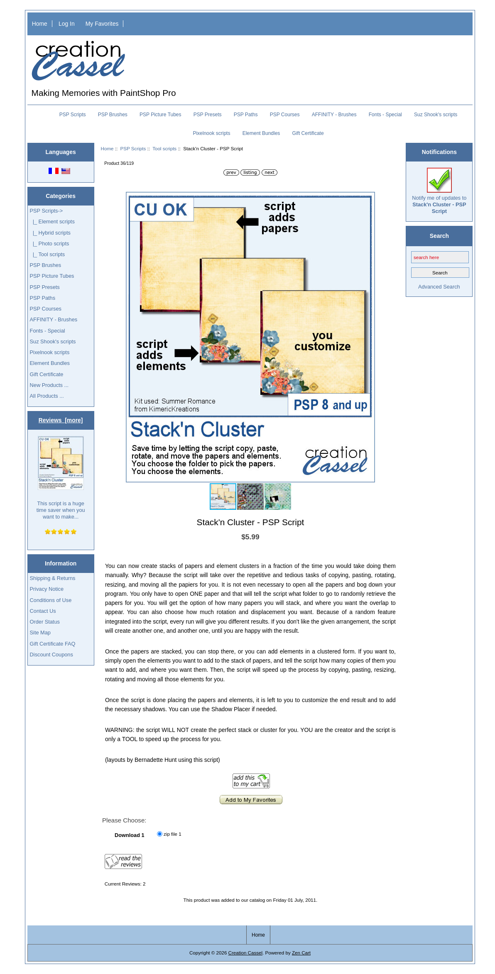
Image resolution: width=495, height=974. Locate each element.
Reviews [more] (61, 420)
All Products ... (47, 396)
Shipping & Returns (53, 578)
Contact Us (43, 611)
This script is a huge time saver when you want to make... (61, 478)
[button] (367, 199)
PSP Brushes (112, 114)
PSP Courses (285, 114)
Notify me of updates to (439, 191)
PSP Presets (208, 114)
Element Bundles (261, 133)
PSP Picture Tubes (160, 114)
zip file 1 (172, 834)
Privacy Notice (47, 589)
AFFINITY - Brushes (334, 114)
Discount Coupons (51, 654)
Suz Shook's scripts (435, 114)
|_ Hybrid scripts (50, 233)
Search (439, 235)
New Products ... (49, 385)
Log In (67, 23)
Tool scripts (164, 148)
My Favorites (102, 23)
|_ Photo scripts (49, 243)
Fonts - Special (385, 114)
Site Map (40, 632)
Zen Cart (301, 952)
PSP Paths (246, 114)
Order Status (45, 622)
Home (39, 23)
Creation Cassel (245, 952)
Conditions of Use (51, 600)
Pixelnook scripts (211, 133)
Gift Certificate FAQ (53, 644)
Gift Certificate (308, 133)
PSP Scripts (133, 148)
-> (46, 211)
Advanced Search (439, 287)
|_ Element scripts (52, 221)
